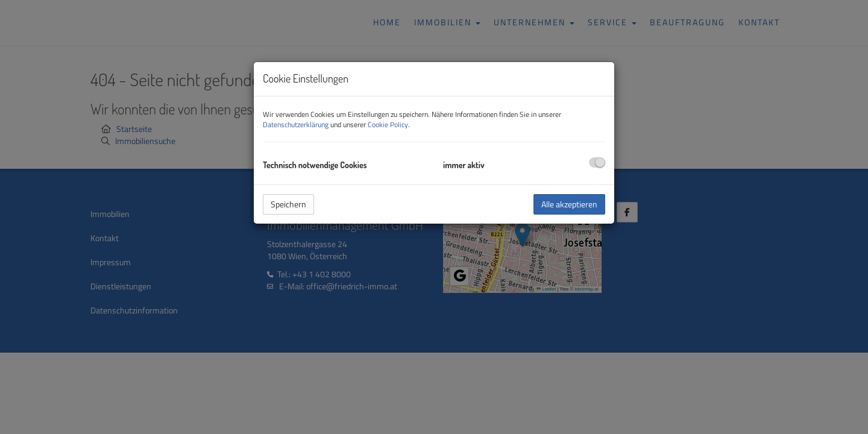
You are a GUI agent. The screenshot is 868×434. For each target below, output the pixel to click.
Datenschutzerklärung (296, 124)
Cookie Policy (388, 124)
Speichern (288, 204)
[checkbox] (597, 162)
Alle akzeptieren (569, 204)
